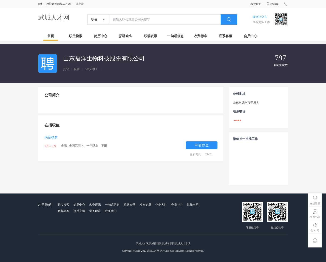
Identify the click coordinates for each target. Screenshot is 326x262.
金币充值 (79, 211)
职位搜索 (75, 36)
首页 (50, 36)
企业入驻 (161, 204)
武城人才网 (53, 17)
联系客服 (225, 36)
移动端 (273, 4)
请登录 (80, 3)
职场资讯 (150, 36)
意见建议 (95, 211)
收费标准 (200, 36)
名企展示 (95, 204)
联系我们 (111, 211)
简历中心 (100, 36)
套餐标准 (63, 211)
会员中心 (250, 36)
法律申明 (193, 204)
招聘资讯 (129, 204)
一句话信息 (175, 36)
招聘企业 (125, 36)
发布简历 (145, 204)
